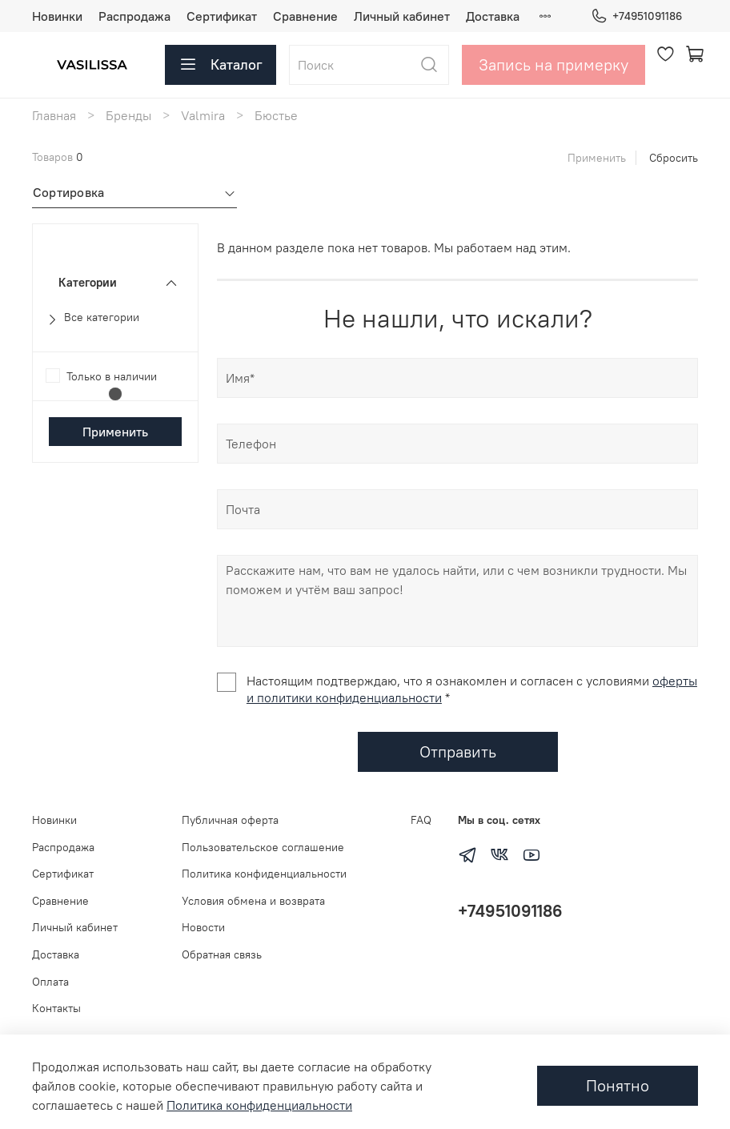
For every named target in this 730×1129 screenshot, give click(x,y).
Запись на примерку (553, 64)
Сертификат (222, 16)
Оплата (50, 981)
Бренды (128, 115)
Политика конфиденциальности (264, 873)
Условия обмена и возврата (253, 901)
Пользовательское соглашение (263, 847)
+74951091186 (636, 16)
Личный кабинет (402, 16)
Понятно (617, 1085)
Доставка (492, 16)
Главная (54, 115)
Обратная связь (222, 954)
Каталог (220, 64)
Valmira (203, 115)
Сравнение (305, 16)
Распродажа (134, 16)
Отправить (457, 751)
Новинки (57, 16)
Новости (203, 927)
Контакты (56, 1008)
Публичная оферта (230, 820)
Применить (597, 158)
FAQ (421, 820)
